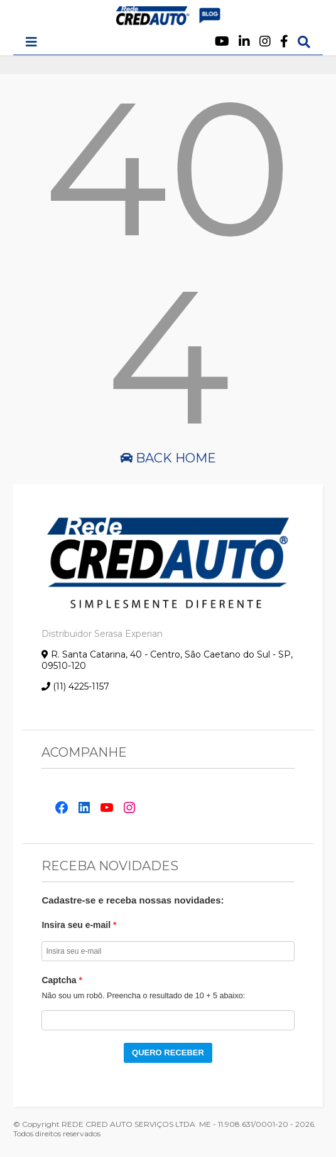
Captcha (58, 980)
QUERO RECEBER (168, 1052)
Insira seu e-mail (76, 925)
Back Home (168, 458)
